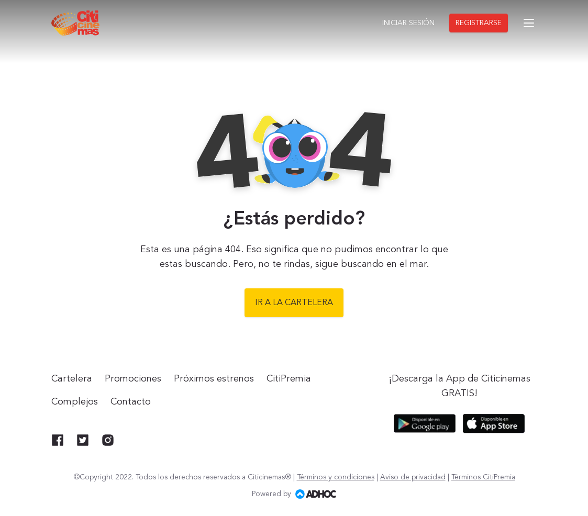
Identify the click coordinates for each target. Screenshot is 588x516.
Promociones (133, 379)
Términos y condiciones (335, 477)
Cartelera (71, 379)
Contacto (130, 402)
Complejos (74, 402)
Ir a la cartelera (294, 303)
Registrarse (479, 23)
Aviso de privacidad (413, 477)
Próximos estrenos (214, 379)
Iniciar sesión (408, 23)
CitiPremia (289, 379)
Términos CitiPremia (483, 477)
